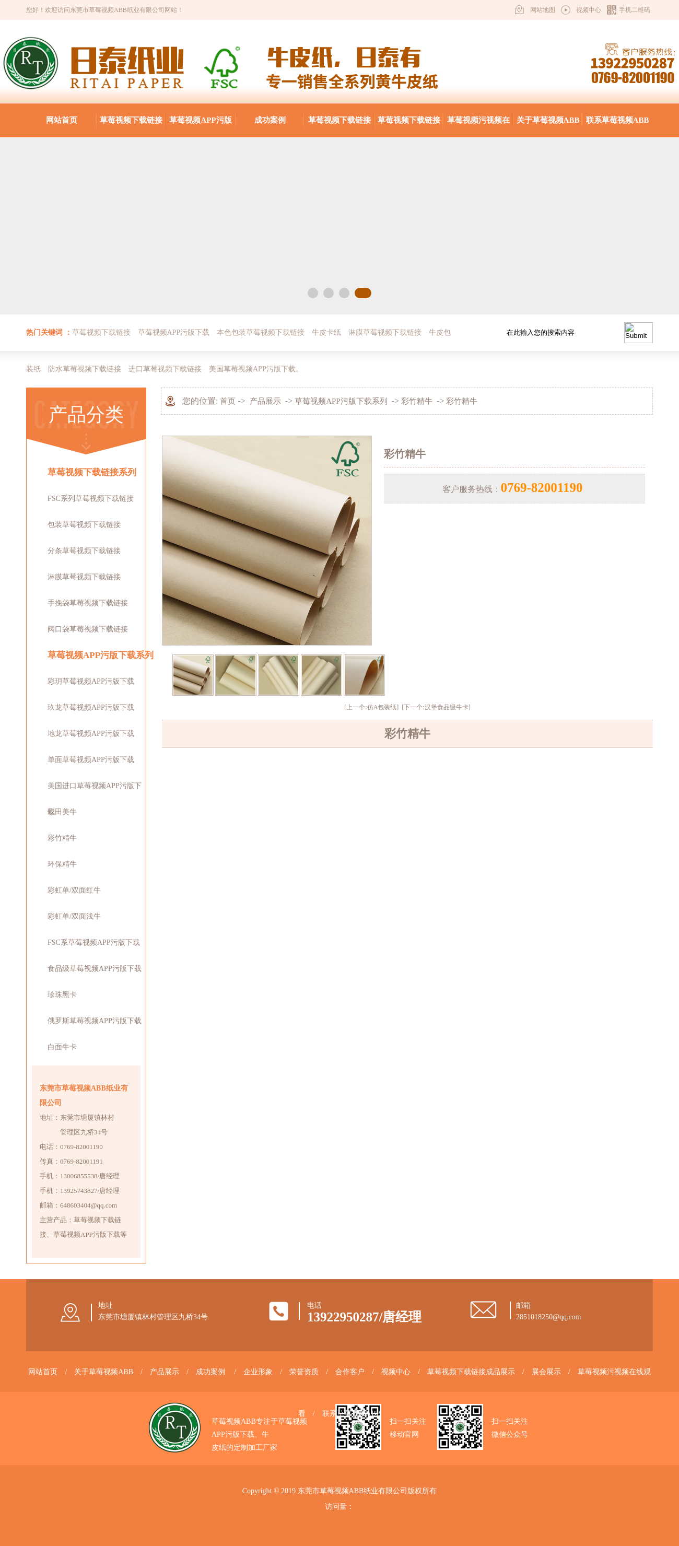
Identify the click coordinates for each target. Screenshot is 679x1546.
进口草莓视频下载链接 (165, 369)
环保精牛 (62, 864)
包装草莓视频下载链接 (84, 525)
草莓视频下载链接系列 (92, 472)
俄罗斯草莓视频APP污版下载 (95, 1021)
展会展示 (546, 1372)
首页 (228, 401)
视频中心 (588, 10)
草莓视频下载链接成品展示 (339, 126)
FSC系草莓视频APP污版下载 (94, 942)
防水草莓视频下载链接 (84, 369)
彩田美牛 (62, 812)
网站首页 (61, 120)
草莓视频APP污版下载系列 (101, 655)
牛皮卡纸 (326, 332)
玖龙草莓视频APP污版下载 (91, 707)
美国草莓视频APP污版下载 (252, 369)
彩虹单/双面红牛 (74, 890)
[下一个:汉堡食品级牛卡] (436, 707)
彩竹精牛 (62, 838)
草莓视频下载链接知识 (409, 126)
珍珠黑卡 (62, 995)
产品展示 (265, 401)
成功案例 (270, 120)
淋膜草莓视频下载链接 (385, 332)
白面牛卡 (62, 1047)
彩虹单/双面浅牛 (74, 916)
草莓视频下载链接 (131, 120)
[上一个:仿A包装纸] (371, 707)
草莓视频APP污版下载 (200, 126)
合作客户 (350, 1372)
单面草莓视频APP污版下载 (91, 760)
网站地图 (542, 10)
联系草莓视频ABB (617, 120)
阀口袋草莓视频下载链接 (88, 629)
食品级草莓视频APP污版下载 (95, 969)
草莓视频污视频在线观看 (478, 126)
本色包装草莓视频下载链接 (261, 332)
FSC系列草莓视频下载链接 (91, 498)
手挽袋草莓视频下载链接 (88, 603)
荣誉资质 (304, 1372)
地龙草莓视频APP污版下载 (91, 733)
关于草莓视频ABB (548, 120)
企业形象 (258, 1372)
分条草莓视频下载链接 (84, 551)
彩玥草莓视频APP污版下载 (91, 681)
